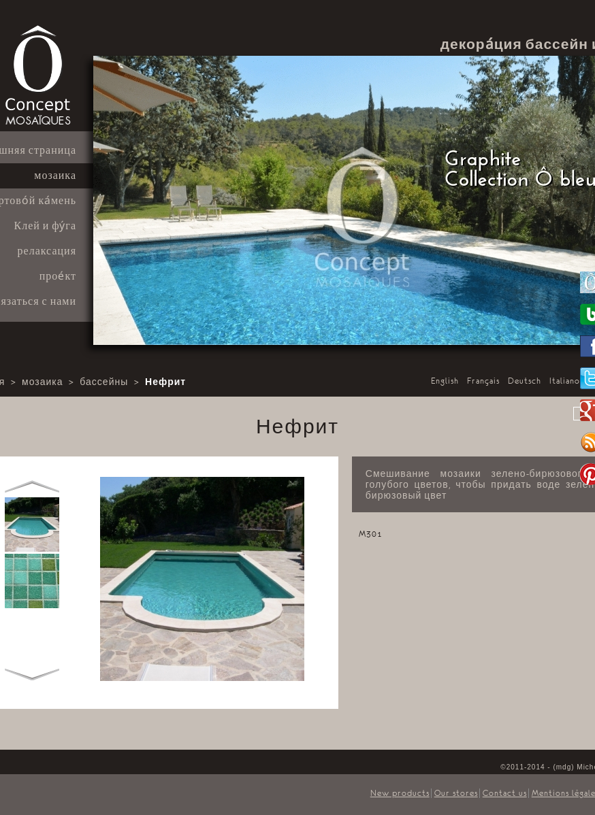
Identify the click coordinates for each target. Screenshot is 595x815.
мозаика (42, 382)
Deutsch (524, 381)
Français (483, 381)
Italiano (564, 381)
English (445, 381)
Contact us (505, 793)
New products (400, 793)
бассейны (104, 382)
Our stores (456, 793)
